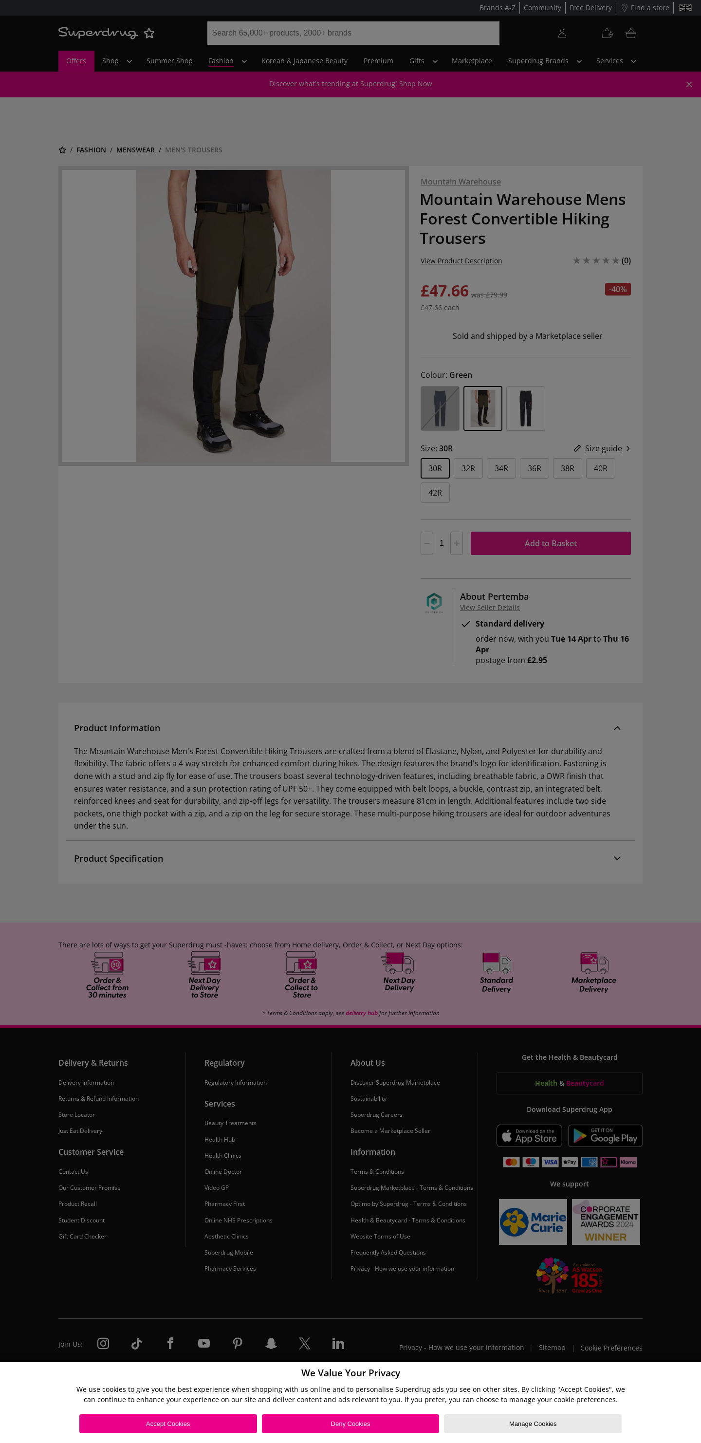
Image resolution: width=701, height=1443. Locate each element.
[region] (350, 1402)
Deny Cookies (350, 1423)
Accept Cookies (168, 1423)
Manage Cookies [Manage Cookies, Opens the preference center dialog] (533, 1423)
